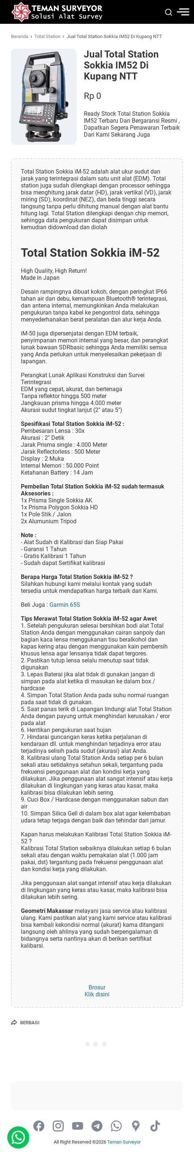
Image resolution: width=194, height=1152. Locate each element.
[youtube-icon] (77, 1126)
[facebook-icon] (38, 1126)
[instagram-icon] (58, 1126)
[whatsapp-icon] (116, 1126)
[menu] (177, 11)
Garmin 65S (64, 604)
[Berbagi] (25, 1022)
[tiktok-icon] (155, 1126)
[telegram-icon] (97, 1126)
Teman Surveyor (124, 1142)
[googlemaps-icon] (135, 1126)
